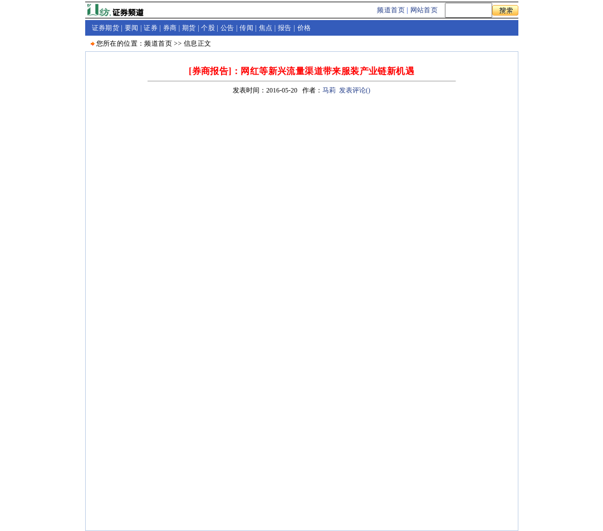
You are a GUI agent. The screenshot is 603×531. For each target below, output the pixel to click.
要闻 (132, 28)
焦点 (266, 28)
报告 (285, 28)
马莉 (329, 90)
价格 (304, 28)
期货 (189, 28)
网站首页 (424, 10)
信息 (191, 43)
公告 (227, 28)
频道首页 (391, 10)
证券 (151, 28)
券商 (170, 28)
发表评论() (354, 90)
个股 (208, 28)
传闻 (246, 28)
